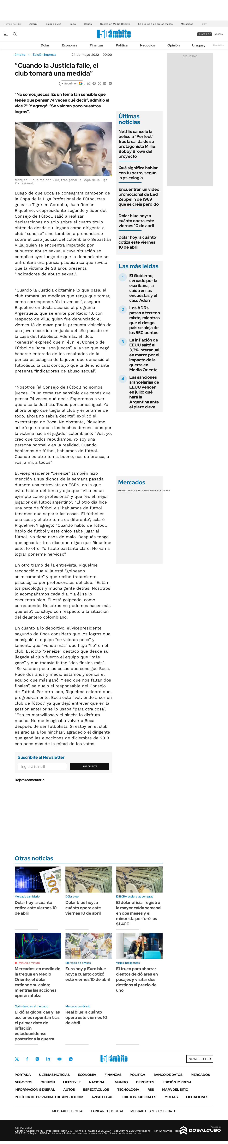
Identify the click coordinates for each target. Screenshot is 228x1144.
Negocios (147, 45)
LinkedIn (48, 1059)
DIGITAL (68, 1111)
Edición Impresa (177, 1082)
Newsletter (218, 45)
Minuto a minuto (29, 963)
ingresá (218, 34)
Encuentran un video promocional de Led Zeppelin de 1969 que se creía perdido (139, 197)
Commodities (149, 490)
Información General (35, 1089)
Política (122, 45)
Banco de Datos (168, 1075)
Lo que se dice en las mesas (155, 24)
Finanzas (96, 45)
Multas (171, 1097)
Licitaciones (197, 1097)
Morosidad (187, 24)
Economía (69, 45)
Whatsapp (71, 1059)
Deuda (88, 24)
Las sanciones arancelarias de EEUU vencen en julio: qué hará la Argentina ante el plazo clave (144, 392)
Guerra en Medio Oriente (115, 24)
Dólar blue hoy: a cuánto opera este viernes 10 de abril (136, 220)
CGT (204, 24)
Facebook (27, 1059)
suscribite (205, 34)
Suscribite (89, 766)
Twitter (17, 1059)
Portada (23, 1075)
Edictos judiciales (139, 1097)
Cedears (164, 490)
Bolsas (136, 490)
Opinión (173, 45)
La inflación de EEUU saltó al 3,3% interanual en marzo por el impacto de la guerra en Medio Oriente (144, 354)
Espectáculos (96, 1089)
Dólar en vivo (53, 24)
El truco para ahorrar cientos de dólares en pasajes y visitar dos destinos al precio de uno (137, 979)
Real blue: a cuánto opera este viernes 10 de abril (86, 1017)
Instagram (37, 1059)
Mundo (121, 1082)
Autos (69, 1089)
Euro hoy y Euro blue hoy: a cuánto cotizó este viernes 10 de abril (87, 974)
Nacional (98, 1082)
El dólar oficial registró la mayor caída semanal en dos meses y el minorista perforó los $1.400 (138, 913)
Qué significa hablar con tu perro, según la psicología (138, 172)
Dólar (45, 45)
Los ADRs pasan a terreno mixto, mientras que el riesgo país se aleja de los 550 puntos (144, 320)
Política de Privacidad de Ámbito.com (49, 1097)
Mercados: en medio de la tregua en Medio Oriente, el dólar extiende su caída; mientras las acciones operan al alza (37, 982)
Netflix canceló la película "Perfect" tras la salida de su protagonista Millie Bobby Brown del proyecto (137, 144)
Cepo (73, 24)
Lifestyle (72, 1082)
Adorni (33, 24)
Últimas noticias (54, 1075)
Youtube (59, 1059)
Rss (151, 1089)
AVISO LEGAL (102, 1097)
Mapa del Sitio (175, 1089)
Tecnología (128, 1089)
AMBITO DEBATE (153, 1111)
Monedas (124, 490)
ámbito (20, 54)
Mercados (200, 1075)
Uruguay (198, 45)
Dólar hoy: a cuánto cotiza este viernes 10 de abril (137, 242)
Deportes (145, 1082)
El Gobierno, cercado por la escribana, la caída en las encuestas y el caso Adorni (143, 288)
